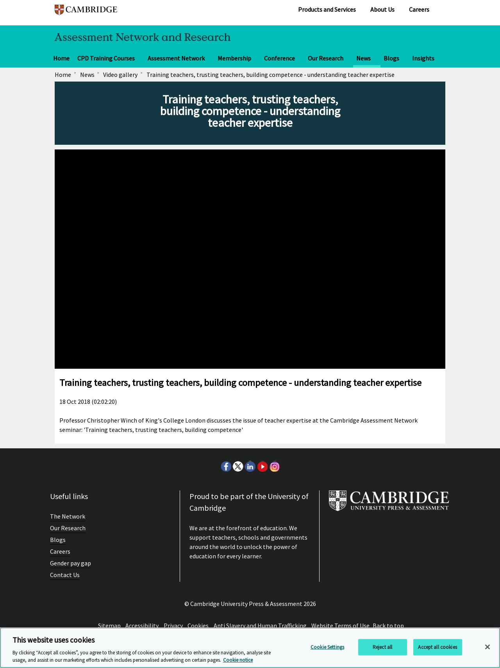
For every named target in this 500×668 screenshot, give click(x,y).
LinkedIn (250, 466)
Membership (234, 58)
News (363, 58)
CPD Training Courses (106, 58)
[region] (250, 647)
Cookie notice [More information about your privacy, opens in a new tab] (238, 660)
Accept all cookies (437, 647)
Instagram (274, 466)
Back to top (388, 625)
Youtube (262, 466)
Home (61, 58)
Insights (423, 58)
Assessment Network (176, 58)
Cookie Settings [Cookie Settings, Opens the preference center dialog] (327, 647)
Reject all (382, 647)
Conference (279, 58)
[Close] (487, 647)
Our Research (325, 58)
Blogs (391, 58)
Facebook (225, 466)
